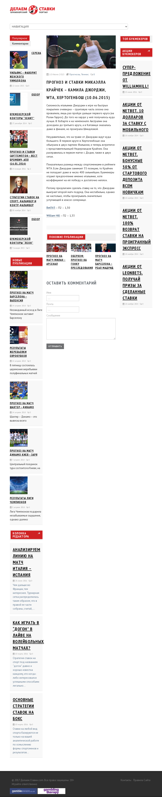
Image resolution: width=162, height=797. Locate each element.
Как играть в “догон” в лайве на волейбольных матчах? (28, 635)
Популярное (19, 38)
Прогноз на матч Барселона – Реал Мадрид (104, 262)
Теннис (85, 74)
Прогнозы (74, 74)
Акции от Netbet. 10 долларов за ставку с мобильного (136, 117)
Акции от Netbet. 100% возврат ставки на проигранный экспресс (137, 229)
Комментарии (20, 43)
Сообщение (53, 315)
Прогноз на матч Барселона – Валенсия (22, 296)
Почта (49, 304)
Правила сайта (141, 780)
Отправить (55, 346)
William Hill (53, 215)
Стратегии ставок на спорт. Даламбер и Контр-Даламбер (24, 201)
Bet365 (50, 207)
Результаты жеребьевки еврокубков (18, 352)
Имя (48, 292)
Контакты (126, 780)
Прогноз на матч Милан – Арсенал (56, 260)
